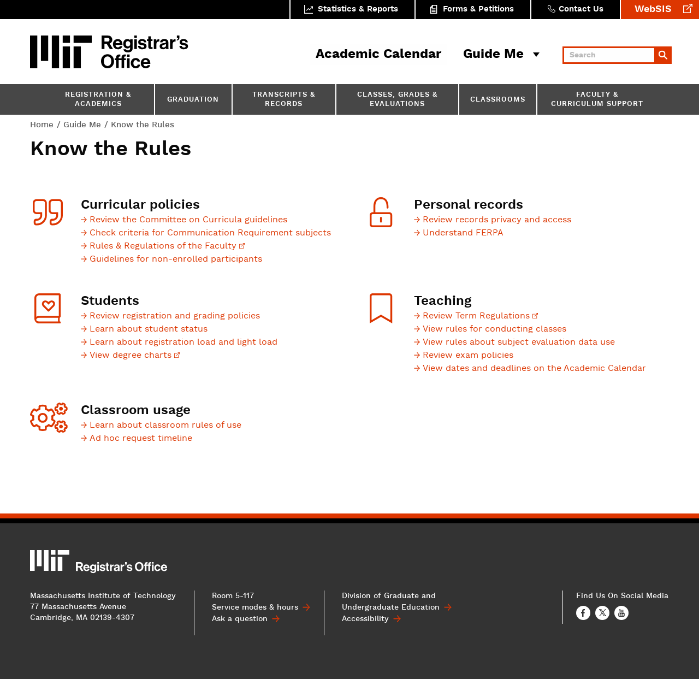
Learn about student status (149, 329)
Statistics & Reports (358, 9)
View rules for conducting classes (494, 329)
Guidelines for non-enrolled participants (176, 259)
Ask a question (240, 619)
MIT (63, 52)
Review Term (480, 316)
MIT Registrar (145, 52)
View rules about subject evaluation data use (519, 342)
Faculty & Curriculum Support (597, 100)
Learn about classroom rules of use (165, 426)
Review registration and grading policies (175, 316)
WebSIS (653, 9)
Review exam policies (468, 356)
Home (42, 125)
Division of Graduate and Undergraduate (391, 601)
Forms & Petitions (478, 9)
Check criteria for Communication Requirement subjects (210, 233)
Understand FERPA (463, 233)
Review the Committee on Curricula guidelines (188, 220)
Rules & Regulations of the (167, 246)
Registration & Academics (98, 100)
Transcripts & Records (283, 100)
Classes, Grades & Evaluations (397, 100)
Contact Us (581, 9)
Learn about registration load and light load (183, 342)
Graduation (193, 100)
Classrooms (497, 100)
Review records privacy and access (497, 220)
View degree (135, 356)
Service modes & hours (255, 607)
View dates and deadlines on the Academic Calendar (534, 369)
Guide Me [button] (493, 54)
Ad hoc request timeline (141, 439)
